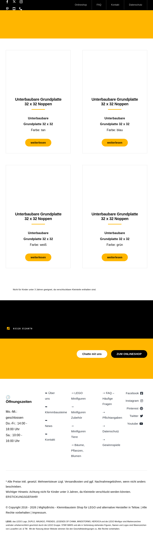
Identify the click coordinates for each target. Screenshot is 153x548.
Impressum (39, 512)
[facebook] (7, 1)
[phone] (20, 8)
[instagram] (21, 1)
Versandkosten (74, 481)
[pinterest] (7, 8)
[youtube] (14, 8)
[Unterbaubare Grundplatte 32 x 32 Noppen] (38, 59)
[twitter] (14, 1)
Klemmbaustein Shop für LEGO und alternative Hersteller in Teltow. (98, 507)
